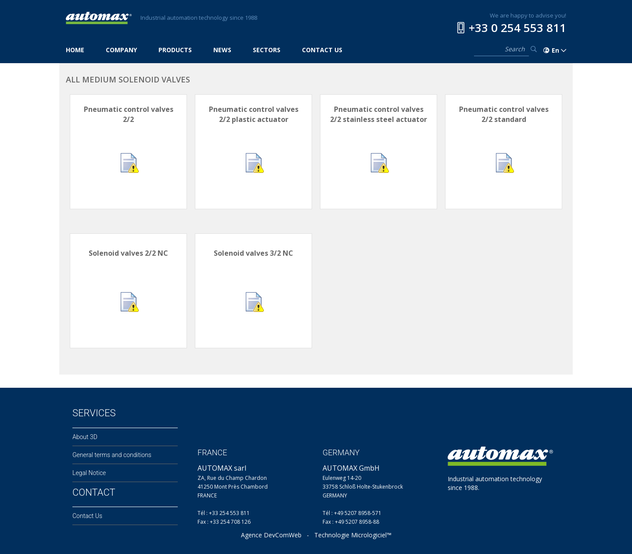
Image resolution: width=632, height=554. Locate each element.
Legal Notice (89, 472)
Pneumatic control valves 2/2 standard (504, 114)
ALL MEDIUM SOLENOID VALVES (128, 79)
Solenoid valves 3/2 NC (253, 253)
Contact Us (87, 515)
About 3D (84, 436)
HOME (75, 50)
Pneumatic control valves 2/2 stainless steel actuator (378, 114)
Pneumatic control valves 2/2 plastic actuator (253, 114)
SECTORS (266, 50)
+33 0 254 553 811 (517, 28)
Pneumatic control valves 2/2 (128, 114)
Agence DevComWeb (271, 535)
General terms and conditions (111, 454)
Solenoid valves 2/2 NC (128, 253)
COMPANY (121, 50)
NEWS (222, 50)
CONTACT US (322, 50)
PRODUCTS (175, 50)
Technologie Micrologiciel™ (352, 535)
